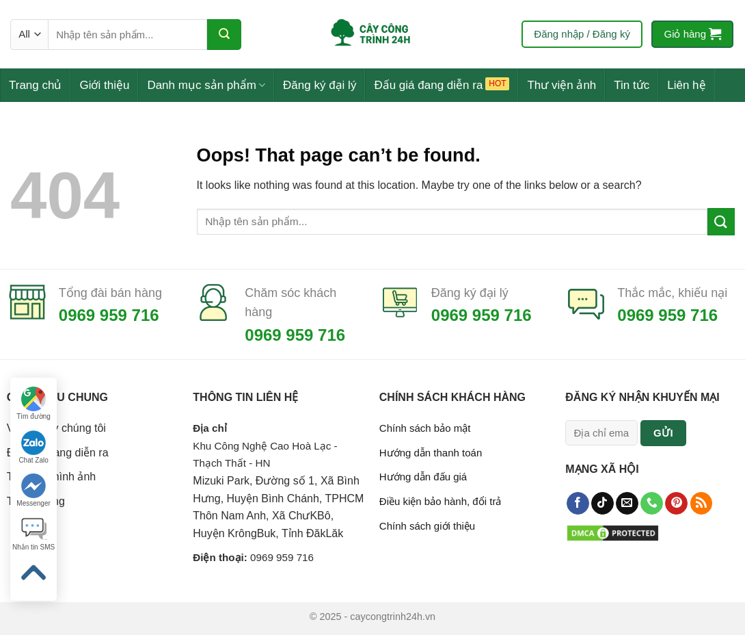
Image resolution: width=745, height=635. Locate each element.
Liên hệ (686, 85)
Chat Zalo (33, 447)
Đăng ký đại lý (319, 85)
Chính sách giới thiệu (427, 526)
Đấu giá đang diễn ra (428, 85)
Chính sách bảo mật (425, 428)
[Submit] (224, 34)
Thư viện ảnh (561, 85)
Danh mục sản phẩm (206, 85)
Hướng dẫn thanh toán (430, 452)
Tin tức (631, 85)
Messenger (33, 490)
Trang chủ (35, 85)
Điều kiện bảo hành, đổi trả (440, 501)
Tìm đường (33, 403)
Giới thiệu (104, 85)
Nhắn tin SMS (33, 534)
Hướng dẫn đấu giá (423, 476)
